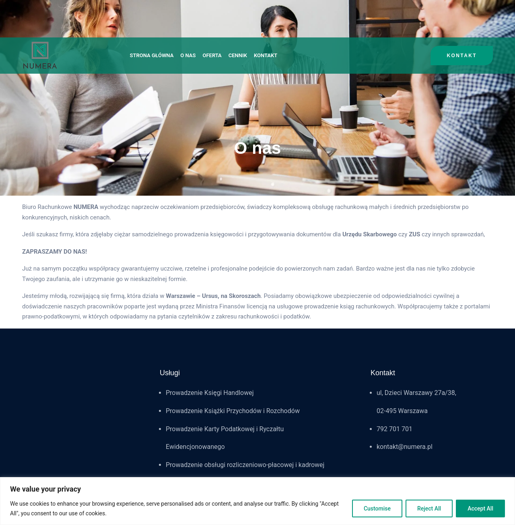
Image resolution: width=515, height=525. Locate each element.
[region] (257, 501)
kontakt (462, 55)
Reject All (429, 508)
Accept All (480, 508)
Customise (377, 508)
